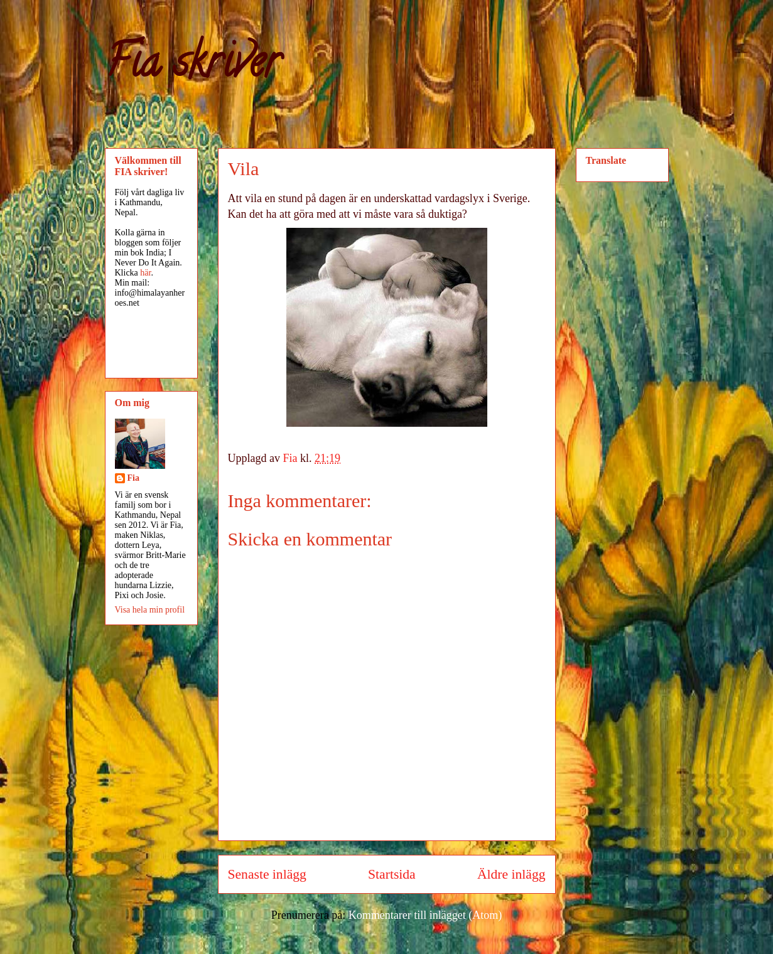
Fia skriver (192, 66)
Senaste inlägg (267, 874)
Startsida (392, 874)
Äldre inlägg (511, 874)
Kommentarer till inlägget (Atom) (425, 915)
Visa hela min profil (150, 609)
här (145, 272)
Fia (133, 478)
